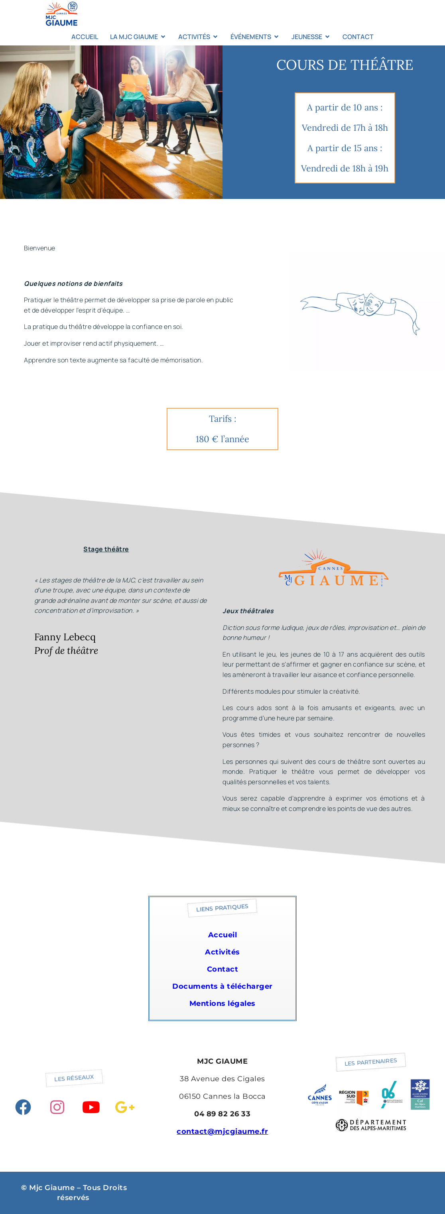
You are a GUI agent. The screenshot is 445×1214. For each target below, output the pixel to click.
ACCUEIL (84, 36)
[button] (222, 908)
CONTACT (358, 36)
